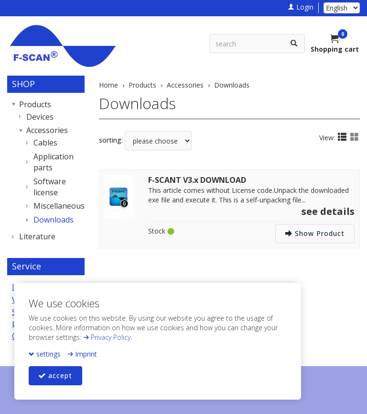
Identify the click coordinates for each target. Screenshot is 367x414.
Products (35, 104)
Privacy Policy (106, 337)
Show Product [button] (315, 233)
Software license (49, 187)
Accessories (47, 130)
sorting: (111, 140)
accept (55, 375)
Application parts (53, 162)
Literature (37, 236)
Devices (40, 117)
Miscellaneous (56, 206)
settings (45, 353)
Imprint (82, 353)
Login (300, 6)
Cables (45, 142)
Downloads (137, 103)
